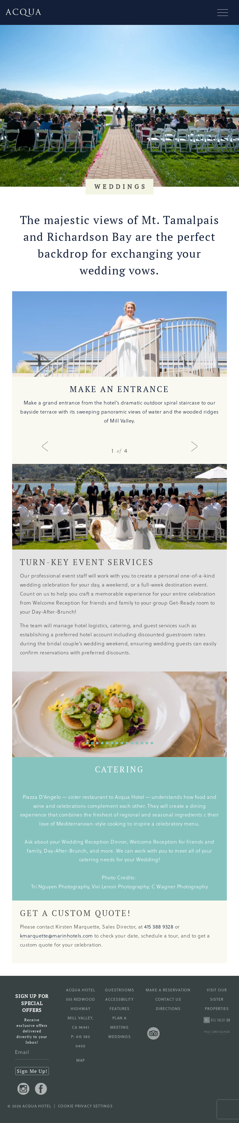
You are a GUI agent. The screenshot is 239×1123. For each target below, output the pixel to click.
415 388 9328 (158, 926)
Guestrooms (119, 990)
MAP (80, 1060)
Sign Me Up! (32, 1071)
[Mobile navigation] (225, 12)
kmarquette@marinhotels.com (56, 935)
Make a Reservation (168, 990)
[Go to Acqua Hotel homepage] (21, 13)
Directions (168, 1008)
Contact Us (168, 999)
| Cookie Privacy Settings (82, 1106)
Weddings (119, 1036)
